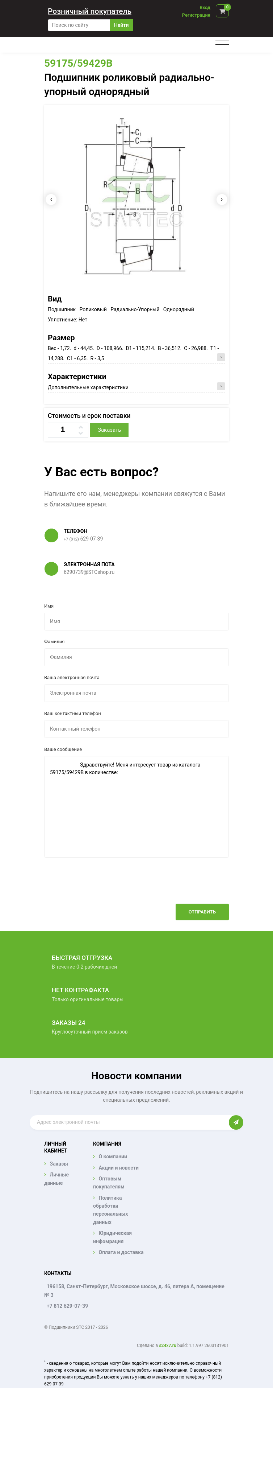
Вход (205, 7)
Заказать (109, 430)
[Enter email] (129, 1122)
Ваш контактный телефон (72, 713)
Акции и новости (118, 1168)
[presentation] (174, 886)
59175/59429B (78, 63)
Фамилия (54, 641)
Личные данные (56, 1179)
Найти (121, 25)
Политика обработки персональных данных (110, 1210)
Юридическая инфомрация (112, 1237)
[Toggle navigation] (222, 45)
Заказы (59, 1164)
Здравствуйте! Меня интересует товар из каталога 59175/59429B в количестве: (136, 807)
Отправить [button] (202, 912)
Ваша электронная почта (72, 677)
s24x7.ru (167, 1345)
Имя (49, 606)
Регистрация (196, 15)
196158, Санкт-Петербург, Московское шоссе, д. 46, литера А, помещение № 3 (134, 1290)
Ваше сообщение (63, 749)
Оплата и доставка (120, 1252)
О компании (112, 1156)
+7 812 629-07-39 (67, 1306)
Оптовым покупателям (109, 1183)
